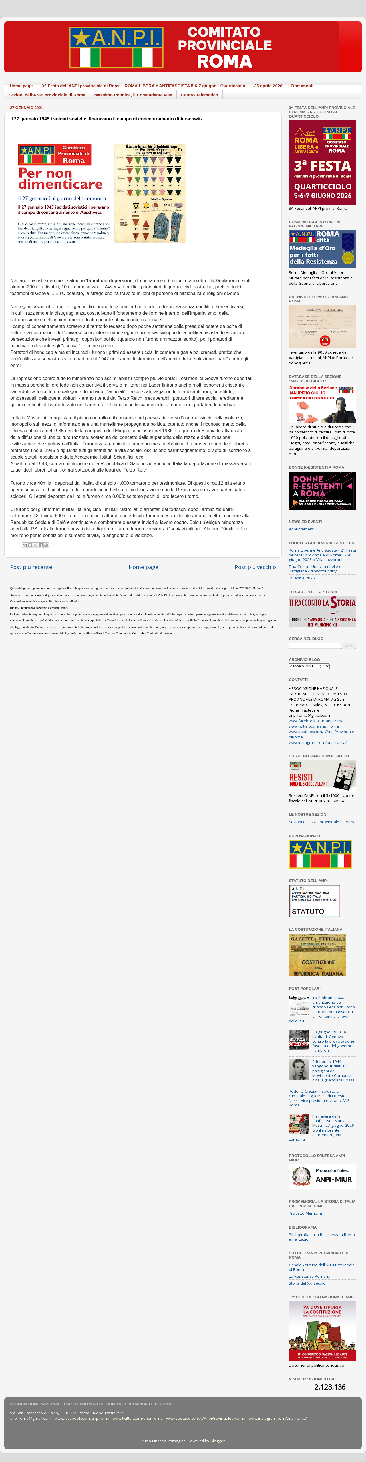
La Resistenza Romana (309, 1276)
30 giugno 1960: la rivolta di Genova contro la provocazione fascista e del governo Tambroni (333, 1041)
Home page (21, 85)
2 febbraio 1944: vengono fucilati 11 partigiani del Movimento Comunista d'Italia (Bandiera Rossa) (334, 1071)
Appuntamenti (301, 529)
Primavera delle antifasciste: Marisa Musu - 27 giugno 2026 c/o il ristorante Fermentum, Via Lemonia (321, 1128)
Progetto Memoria (305, 1213)
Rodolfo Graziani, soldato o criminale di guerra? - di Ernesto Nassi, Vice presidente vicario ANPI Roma (320, 1098)
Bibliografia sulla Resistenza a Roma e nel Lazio (322, 1237)
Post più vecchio (255, 567)
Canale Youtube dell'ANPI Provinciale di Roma (322, 1267)
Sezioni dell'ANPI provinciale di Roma (47, 94)
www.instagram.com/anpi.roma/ (318, 742)
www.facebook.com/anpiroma (316, 720)
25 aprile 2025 (302, 578)
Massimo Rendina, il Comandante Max (133, 94)
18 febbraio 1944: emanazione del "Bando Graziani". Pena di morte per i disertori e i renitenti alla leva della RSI (322, 1009)
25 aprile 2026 (268, 85)
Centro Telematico (199, 94)
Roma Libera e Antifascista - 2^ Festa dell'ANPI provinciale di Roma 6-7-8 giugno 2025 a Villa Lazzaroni (322, 555)
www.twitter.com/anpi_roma (314, 726)
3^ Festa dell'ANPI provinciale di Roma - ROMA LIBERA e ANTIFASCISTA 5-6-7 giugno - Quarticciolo (143, 85)
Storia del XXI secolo (307, 1283)
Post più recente (31, 567)
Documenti (302, 85)
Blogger (217, 1440)
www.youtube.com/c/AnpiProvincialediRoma (205, 1418)
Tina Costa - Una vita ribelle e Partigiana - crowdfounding (315, 569)
